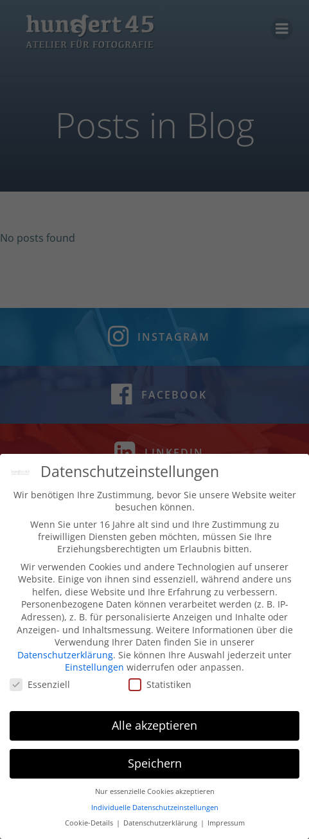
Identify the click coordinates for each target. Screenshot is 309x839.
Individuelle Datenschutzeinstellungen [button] (154, 810)
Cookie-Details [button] (90, 826)
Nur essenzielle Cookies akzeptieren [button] (155, 794)
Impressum (226, 826)
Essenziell (40, 687)
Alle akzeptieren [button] (154, 728)
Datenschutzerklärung (65, 657)
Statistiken (159, 687)
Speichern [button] (155, 766)
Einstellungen (94, 670)
